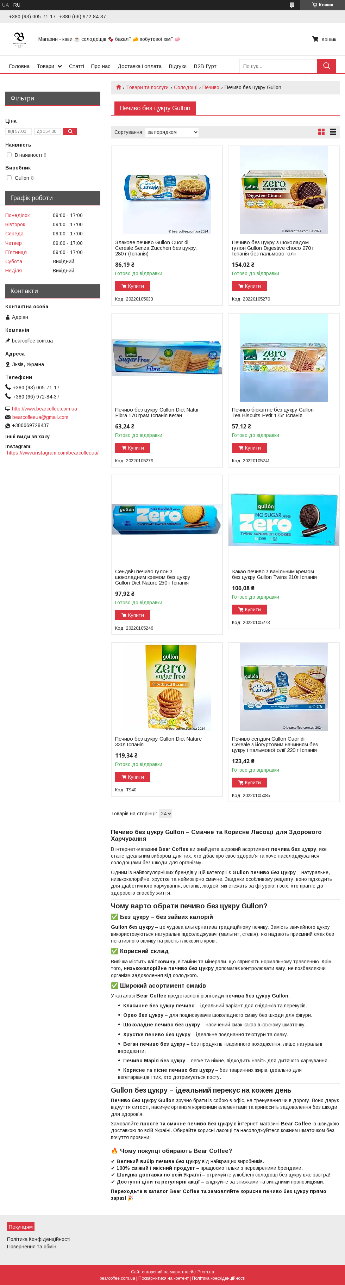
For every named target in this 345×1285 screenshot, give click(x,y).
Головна (19, 66)
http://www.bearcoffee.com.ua (44, 409)
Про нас (101, 66)
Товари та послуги (147, 87)
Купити (136, 286)
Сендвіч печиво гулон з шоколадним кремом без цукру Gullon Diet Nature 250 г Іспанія (152, 577)
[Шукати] (326, 66)
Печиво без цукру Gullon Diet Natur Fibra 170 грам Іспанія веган (157, 412)
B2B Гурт (205, 66)
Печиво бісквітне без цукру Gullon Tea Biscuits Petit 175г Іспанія (273, 412)
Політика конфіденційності (218, 1278)
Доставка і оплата (140, 66)
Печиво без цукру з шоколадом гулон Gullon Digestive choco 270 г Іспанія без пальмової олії (273, 248)
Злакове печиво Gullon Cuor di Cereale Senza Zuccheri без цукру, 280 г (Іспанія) (156, 248)
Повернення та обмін (31, 1246)
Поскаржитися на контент (163, 1278)
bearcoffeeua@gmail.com (40, 417)
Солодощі (185, 87)
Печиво (210, 87)
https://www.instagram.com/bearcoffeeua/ (53, 453)
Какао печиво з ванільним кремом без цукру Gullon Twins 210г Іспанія (274, 574)
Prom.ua (205, 1271)
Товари (45, 66)
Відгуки (178, 66)
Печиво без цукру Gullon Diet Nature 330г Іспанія (158, 741)
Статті (76, 66)
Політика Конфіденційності (38, 1239)
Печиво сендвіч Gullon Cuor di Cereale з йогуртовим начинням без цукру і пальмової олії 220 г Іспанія (275, 744)
